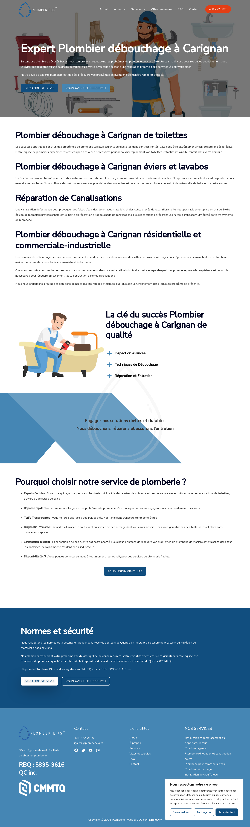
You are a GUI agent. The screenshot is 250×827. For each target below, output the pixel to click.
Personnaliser (181, 812)
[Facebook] (76, 750)
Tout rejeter (204, 812)
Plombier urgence (196, 748)
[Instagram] (98, 750)
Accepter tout (227, 812)
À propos (120, 9)
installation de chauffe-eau (201, 775)
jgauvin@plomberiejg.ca (88, 743)
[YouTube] (90, 750)
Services (136, 9)
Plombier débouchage (198, 769)
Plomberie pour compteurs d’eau (205, 764)
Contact (194, 9)
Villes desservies (161, 9)
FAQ (181, 9)
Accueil (103, 9)
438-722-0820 (84, 738)
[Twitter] (83, 750)
